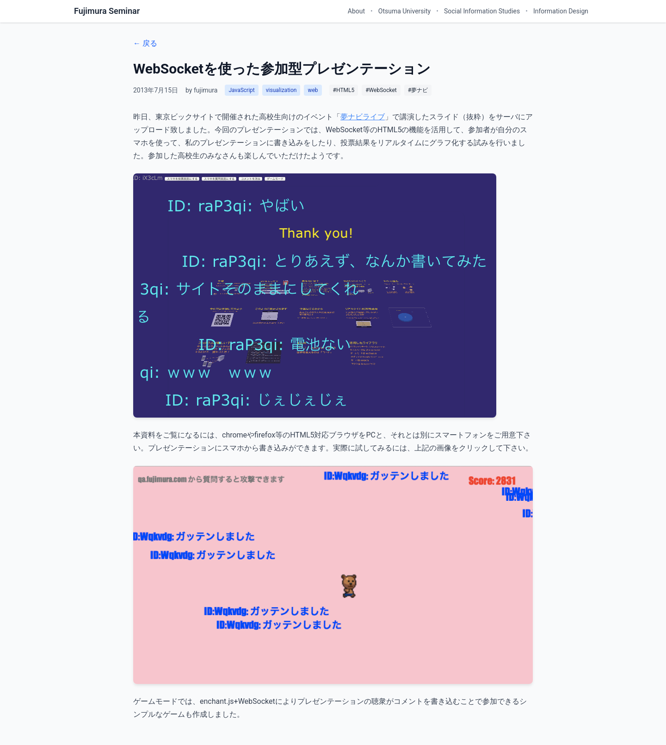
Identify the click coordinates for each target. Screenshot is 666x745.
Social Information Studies (482, 11)
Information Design (560, 11)
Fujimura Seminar (107, 11)
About (356, 11)
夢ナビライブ (362, 116)
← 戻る (145, 43)
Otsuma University (404, 11)
